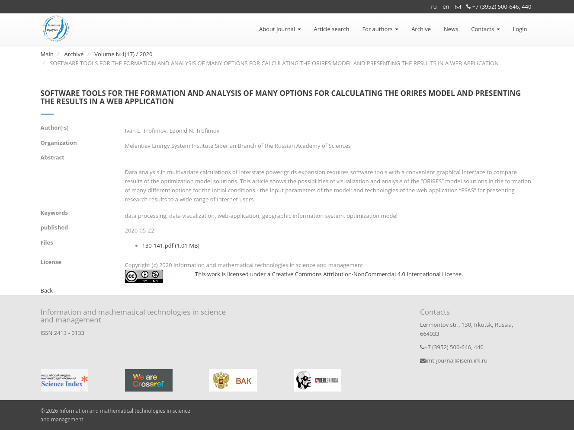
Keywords (54, 213)
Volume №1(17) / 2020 (123, 54)
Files (47, 242)
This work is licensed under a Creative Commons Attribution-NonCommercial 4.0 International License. (329, 274)
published (54, 227)
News (451, 29)
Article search (332, 29)
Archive (421, 29)
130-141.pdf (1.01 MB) (171, 245)
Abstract (52, 157)
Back (47, 290)
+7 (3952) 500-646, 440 (498, 6)
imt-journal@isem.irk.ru (453, 360)
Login (520, 29)
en (446, 6)
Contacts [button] (485, 29)
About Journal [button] (280, 29)
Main (47, 54)
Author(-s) (55, 127)
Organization (59, 143)
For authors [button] (380, 29)
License (51, 262)
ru (434, 6)
